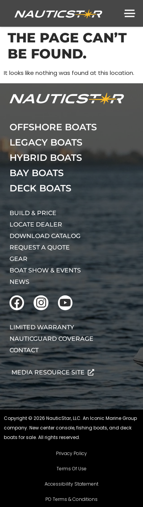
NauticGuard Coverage (51, 338)
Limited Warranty (42, 327)
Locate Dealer (36, 224)
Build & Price (33, 213)
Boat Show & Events (45, 270)
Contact (24, 350)
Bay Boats (37, 172)
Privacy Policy (71, 453)
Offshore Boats (53, 127)
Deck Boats (40, 188)
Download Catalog (45, 236)
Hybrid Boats (46, 157)
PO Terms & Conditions (71, 499)
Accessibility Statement (71, 484)
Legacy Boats (46, 142)
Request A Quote (40, 247)
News (19, 281)
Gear (18, 258)
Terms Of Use (71, 468)
